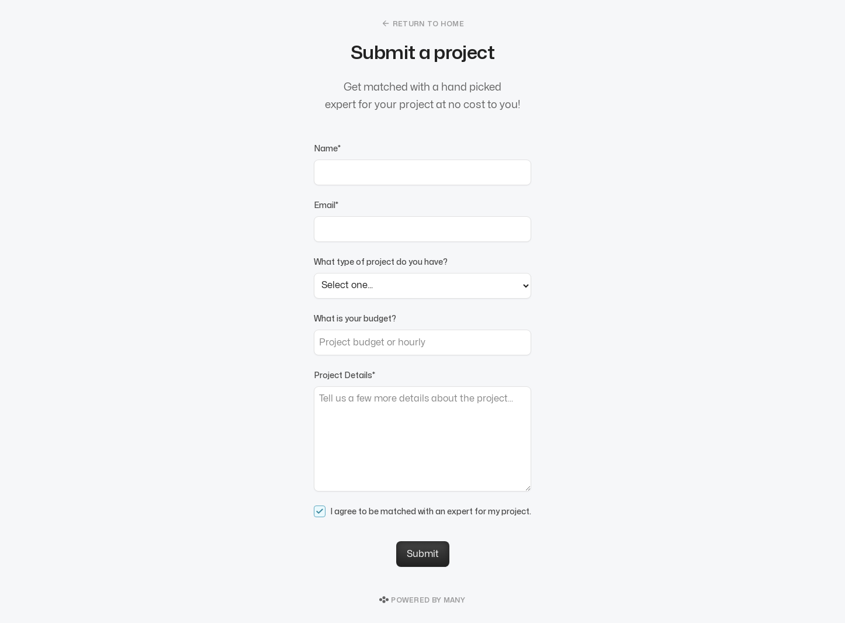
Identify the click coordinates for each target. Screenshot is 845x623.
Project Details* (344, 375)
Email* (326, 205)
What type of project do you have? (381, 262)
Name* (327, 149)
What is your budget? (355, 319)
